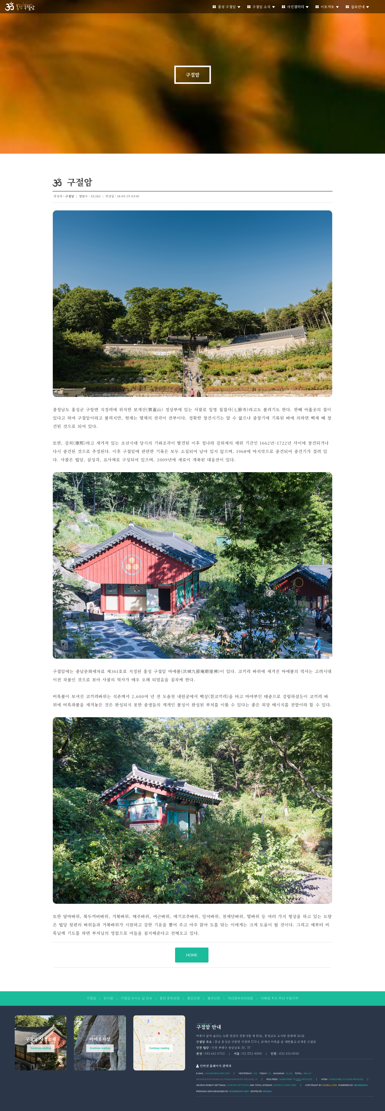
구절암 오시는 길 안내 (136, 998)
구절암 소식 (261, 6)
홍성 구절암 (226, 6)
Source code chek (285, 1085)
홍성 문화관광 (170, 998)
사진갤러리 (295, 6)
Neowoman (361, 1085)
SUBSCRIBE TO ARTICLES (295, 1079)
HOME (191, 955)
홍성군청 (193, 998)
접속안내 (357, 6)
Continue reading (41, 1048)
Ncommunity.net (239, 1091)
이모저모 (327, 6)
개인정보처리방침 (240, 998)
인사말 (108, 998)
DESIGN (267, 1091)
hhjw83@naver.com (217, 1073)
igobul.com (330, 1085)
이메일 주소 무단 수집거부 (280, 998)
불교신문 (213, 998)
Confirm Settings (238, 1085)
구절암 (192, 75)
